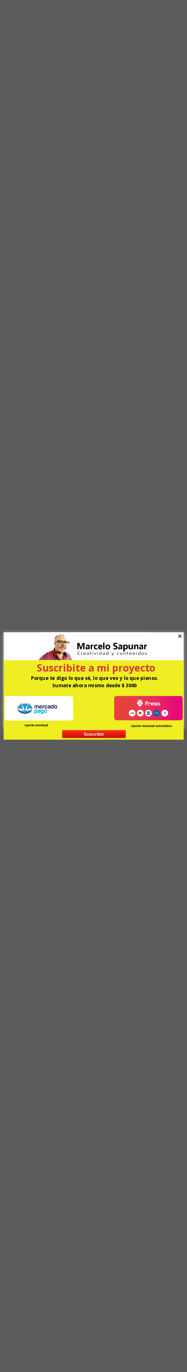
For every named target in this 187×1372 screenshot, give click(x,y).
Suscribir (94, 733)
